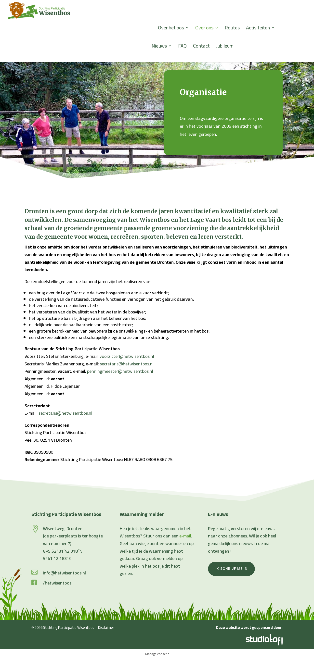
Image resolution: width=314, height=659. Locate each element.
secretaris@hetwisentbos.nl (127, 364)
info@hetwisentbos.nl (64, 573)
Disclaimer (106, 627)
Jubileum (225, 47)
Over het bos (171, 29)
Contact (201, 47)
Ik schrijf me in (231, 568)
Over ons (204, 29)
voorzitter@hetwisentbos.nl (127, 356)
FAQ (182, 47)
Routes (232, 29)
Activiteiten (258, 29)
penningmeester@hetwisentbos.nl (120, 371)
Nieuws (159, 47)
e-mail (185, 536)
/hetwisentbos (57, 583)
